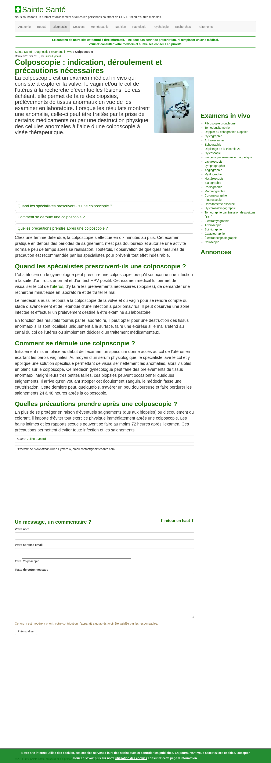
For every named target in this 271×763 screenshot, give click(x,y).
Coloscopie (212, 242)
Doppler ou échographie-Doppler (226, 132)
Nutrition (120, 26)
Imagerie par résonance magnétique (228, 157)
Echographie (213, 144)
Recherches (183, 26)
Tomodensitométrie (217, 127)
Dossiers (78, 26)
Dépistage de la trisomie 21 (223, 149)
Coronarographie (216, 195)
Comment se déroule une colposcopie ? (51, 217)
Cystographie (213, 136)
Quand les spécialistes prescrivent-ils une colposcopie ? (65, 206)
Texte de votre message (31, 569)
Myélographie (214, 174)
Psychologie (161, 26)
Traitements (205, 26)
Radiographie (213, 187)
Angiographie (213, 170)
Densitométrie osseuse (220, 204)
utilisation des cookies (131, 758)
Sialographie (213, 182)
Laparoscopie (214, 161)
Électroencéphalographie (221, 238)
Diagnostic (60, 26)
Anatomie (24, 26)
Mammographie (215, 191)
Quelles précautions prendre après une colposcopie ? (63, 228)
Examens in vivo (61, 51)
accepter (244, 753)
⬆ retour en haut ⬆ (177, 521)
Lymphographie (215, 165)
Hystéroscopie (214, 178)
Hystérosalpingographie (220, 208)
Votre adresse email (29, 545)
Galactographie (215, 233)
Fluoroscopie (213, 199)
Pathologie (139, 26)
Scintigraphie (213, 229)
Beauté (41, 26)
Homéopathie (99, 26)
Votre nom (22, 529)
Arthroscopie (213, 225)
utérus (57, 286)
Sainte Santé (44, 10)
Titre (18, 561)
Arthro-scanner (214, 140)
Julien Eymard (53, 56)
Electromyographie (217, 221)
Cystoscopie (213, 153)
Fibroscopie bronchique (220, 123)
